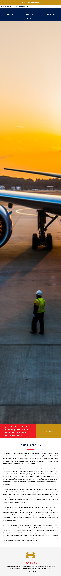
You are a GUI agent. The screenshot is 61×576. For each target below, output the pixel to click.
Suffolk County (30, 10)
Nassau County (10, 10)
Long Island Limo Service (10, 6)
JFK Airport (10, 14)
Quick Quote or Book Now (30, 2)
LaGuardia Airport (30, 14)
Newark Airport (10, 18)
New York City (51, 14)
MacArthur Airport (51, 10)
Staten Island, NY (23, 6)
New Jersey (30, 18)
